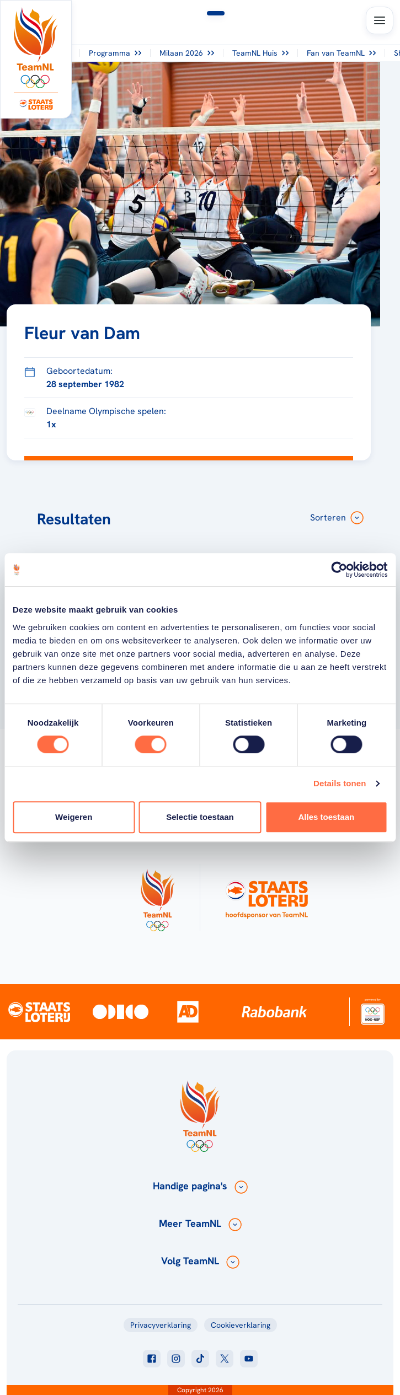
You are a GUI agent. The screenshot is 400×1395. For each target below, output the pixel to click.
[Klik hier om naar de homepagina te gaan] (36, 47)
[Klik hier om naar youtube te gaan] (249, 1358)
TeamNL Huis (260, 53)
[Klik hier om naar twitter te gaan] (224, 1358)
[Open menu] (379, 20)
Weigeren (73, 817)
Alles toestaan (326, 817)
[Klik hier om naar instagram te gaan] (176, 1358)
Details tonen (339, 783)
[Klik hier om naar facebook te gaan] (152, 1358)
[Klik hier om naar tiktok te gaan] (200, 1358)
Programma (115, 53)
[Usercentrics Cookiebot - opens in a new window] (339, 569)
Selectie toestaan (200, 817)
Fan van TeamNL (341, 53)
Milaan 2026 (186, 53)
